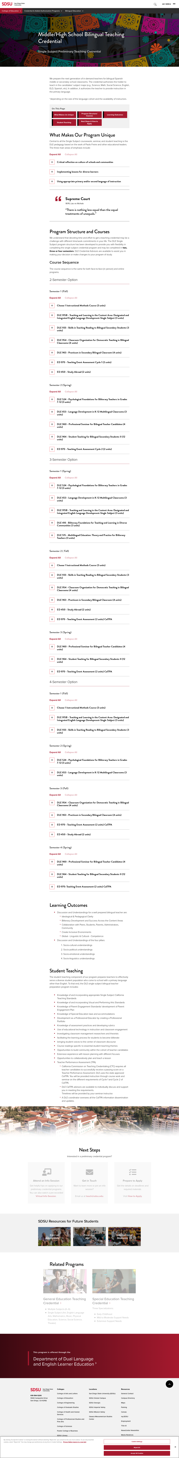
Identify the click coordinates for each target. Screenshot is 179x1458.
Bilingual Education (73, 11)
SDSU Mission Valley (97, 1422)
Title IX (124, 1436)
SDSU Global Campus (97, 1408)
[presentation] (60, 1400)
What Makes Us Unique (64, 114)
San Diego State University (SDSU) (102, 1404)
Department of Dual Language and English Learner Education (63, 1372)
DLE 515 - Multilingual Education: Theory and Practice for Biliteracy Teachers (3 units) (87, 541)
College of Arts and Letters (67, 1404)
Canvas (124, 1422)
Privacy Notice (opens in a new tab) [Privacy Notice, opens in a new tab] (74, 1442)
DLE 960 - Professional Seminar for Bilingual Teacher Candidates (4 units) (87, 428)
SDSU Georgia (94, 1413)
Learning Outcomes (115, 114)
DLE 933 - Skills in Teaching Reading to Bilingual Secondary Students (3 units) (89, 330)
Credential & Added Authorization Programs (42, 11)
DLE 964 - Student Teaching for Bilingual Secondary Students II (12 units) (87, 441)
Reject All (137, 1447)
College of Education (10, 11)
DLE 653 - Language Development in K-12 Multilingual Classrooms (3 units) (88, 415)
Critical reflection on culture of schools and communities (81, 162)
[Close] (175, 1446)
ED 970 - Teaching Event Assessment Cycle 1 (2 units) (80, 364)
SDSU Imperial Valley (97, 1418)
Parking (124, 1418)
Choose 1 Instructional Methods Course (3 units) (77, 306)
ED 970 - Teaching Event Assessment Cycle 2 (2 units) (81, 452)
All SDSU (168, 4)
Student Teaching (64, 122)
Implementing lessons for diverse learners (74, 172)
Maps (123, 1413)
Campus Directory (128, 1408)
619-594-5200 (36, 1406)
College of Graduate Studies (68, 1418)
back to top (169, 1394)
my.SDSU (124, 1427)
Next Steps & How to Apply (89, 122)
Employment (126, 1431)
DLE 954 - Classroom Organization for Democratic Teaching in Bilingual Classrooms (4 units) (89, 342)
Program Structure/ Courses (89, 114)
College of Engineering (66, 1413)
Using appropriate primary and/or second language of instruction (85, 181)
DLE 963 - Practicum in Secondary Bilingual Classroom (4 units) (85, 354)
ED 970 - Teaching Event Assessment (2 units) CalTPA (81, 625)
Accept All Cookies (137, 1453)
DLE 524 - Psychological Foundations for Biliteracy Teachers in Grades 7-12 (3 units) (88, 402)
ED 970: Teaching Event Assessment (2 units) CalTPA (80, 897)
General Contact (127, 1404)
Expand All (55, 154)
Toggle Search (155, 4)
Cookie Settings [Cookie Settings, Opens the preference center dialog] (137, 1441)
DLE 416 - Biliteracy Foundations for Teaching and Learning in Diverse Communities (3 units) (88, 528)
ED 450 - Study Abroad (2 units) (70, 374)
